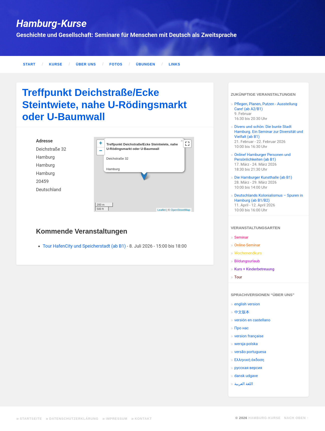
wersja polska (246, 344)
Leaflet (161, 209)
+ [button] (100, 143)
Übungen (145, 64)
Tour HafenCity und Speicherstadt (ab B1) (84, 246)
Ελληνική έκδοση (249, 360)
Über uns (86, 64)
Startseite (31, 419)
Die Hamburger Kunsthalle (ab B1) (263, 177)
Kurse (55, 64)
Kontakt (143, 419)
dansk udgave (246, 376)
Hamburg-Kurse (51, 23)
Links (174, 64)
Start (29, 64)
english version (247, 304)
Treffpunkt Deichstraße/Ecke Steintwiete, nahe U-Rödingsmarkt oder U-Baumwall (104, 104)
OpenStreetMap (180, 209)
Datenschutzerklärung (74, 419)
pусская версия (248, 368)
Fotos (115, 64)
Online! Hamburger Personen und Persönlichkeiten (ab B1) (262, 157)
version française (248, 336)
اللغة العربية (243, 384)
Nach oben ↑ (296, 418)
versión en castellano (252, 320)
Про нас (241, 328)
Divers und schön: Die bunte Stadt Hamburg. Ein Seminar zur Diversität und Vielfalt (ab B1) (268, 131)
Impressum (116, 419)
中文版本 (241, 312)
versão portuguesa (250, 352)
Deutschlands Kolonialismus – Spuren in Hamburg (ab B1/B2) (268, 198)
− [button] (100, 151)
